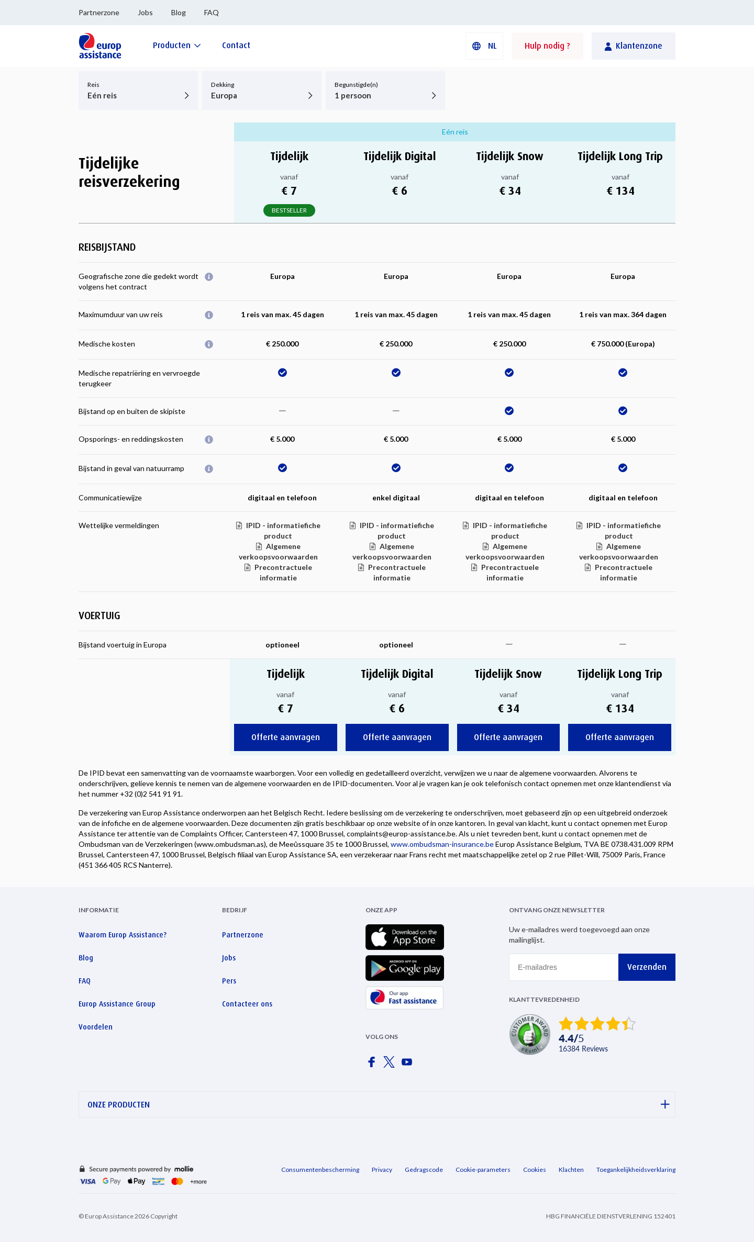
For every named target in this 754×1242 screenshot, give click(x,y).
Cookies (534, 1169)
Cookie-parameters (483, 1169)
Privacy (382, 1169)
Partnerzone (99, 12)
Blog (178, 12)
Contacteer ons (247, 1004)
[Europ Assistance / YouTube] (409, 1065)
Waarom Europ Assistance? (123, 934)
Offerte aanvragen (285, 737)
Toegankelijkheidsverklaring (635, 1169)
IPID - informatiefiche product (283, 530)
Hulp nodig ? (547, 46)
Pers (229, 981)
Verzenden (647, 967)
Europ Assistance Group (117, 1004)
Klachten (571, 1169)
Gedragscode (424, 1169)
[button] (484, 46)
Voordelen (96, 1027)
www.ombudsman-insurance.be (442, 844)
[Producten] (177, 45)
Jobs (145, 12)
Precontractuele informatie (283, 572)
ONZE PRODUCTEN (378, 1104)
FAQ (211, 12)
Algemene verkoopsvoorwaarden (278, 551)
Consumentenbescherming (320, 1169)
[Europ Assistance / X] (391, 1065)
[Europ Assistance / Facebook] (373, 1065)
